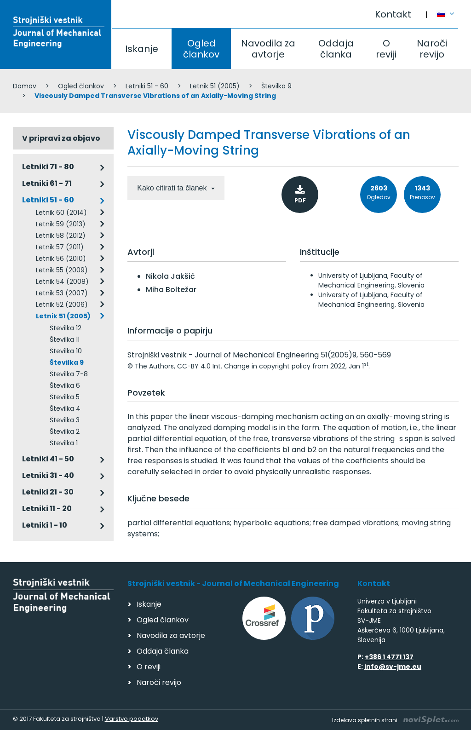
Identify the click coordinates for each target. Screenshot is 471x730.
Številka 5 (65, 397)
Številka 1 (64, 443)
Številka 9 (276, 86)
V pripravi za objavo (61, 138)
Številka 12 (65, 328)
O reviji (386, 49)
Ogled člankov (201, 49)
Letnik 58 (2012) (61, 235)
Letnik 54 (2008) (62, 281)
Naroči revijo (432, 49)
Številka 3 (65, 420)
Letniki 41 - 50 (48, 459)
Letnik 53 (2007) (62, 293)
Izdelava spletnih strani (395, 720)
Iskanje (141, 48)
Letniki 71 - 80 (48, 166)
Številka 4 (65, 408)
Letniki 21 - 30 (48, 492)
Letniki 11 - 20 (47, 508)
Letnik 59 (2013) (61, 224)
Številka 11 (65, 339)
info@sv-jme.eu (392, 666)
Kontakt (393, 14)
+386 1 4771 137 (389, 656)
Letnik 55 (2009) (62, 270)
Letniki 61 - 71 (47, 183)
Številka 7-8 (69, 374)
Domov (24, 86)
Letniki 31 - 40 (48, 475)
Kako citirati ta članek (173, 188)
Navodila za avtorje (268, 49)
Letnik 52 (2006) (62, 304)
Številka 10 (66, 351)
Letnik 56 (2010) (61, 258)
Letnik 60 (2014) (61, 212)
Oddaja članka (336, 49)
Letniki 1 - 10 (44, 525)
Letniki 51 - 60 (147, 86)
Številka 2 (65, 431)
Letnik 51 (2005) (215, 86)
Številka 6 (65, 385)
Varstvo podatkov (131, 718)
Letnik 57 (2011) (60, 247)
